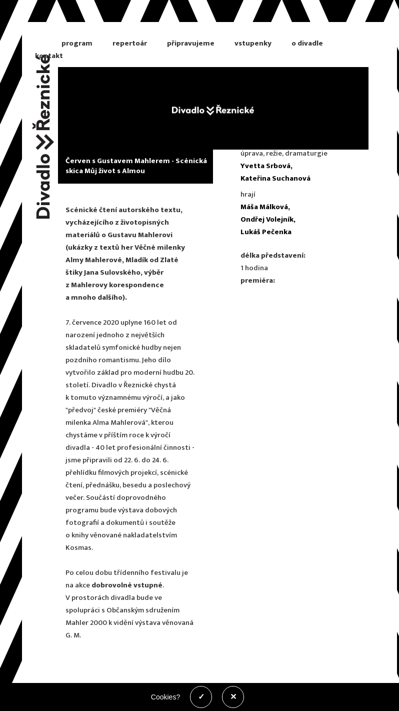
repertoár (129, 43)
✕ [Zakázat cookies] (233, 696)
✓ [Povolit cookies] (201, 696)
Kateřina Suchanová (275, 178)
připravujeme (190, 43)
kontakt (49, 56)
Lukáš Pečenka (266, 232)
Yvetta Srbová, (266, 166)
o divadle (307, 43)
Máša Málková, (265, 207)
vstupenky (253, 43)
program (77, 43)
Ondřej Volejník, (268, 219)
